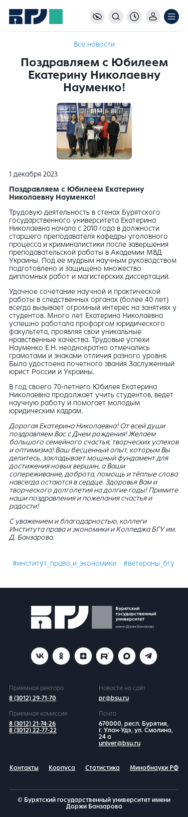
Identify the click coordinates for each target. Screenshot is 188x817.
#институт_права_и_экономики (64, 563)
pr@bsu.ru (114, 698)
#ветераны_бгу (148, 563)
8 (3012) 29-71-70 (32, 698)
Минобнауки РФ (154, 768)
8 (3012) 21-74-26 (32, 724)
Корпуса (62, 768)
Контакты (24, 768)
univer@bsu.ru (119, 743)
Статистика (102, 768)
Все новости (94, 44)
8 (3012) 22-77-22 (33, 730)
